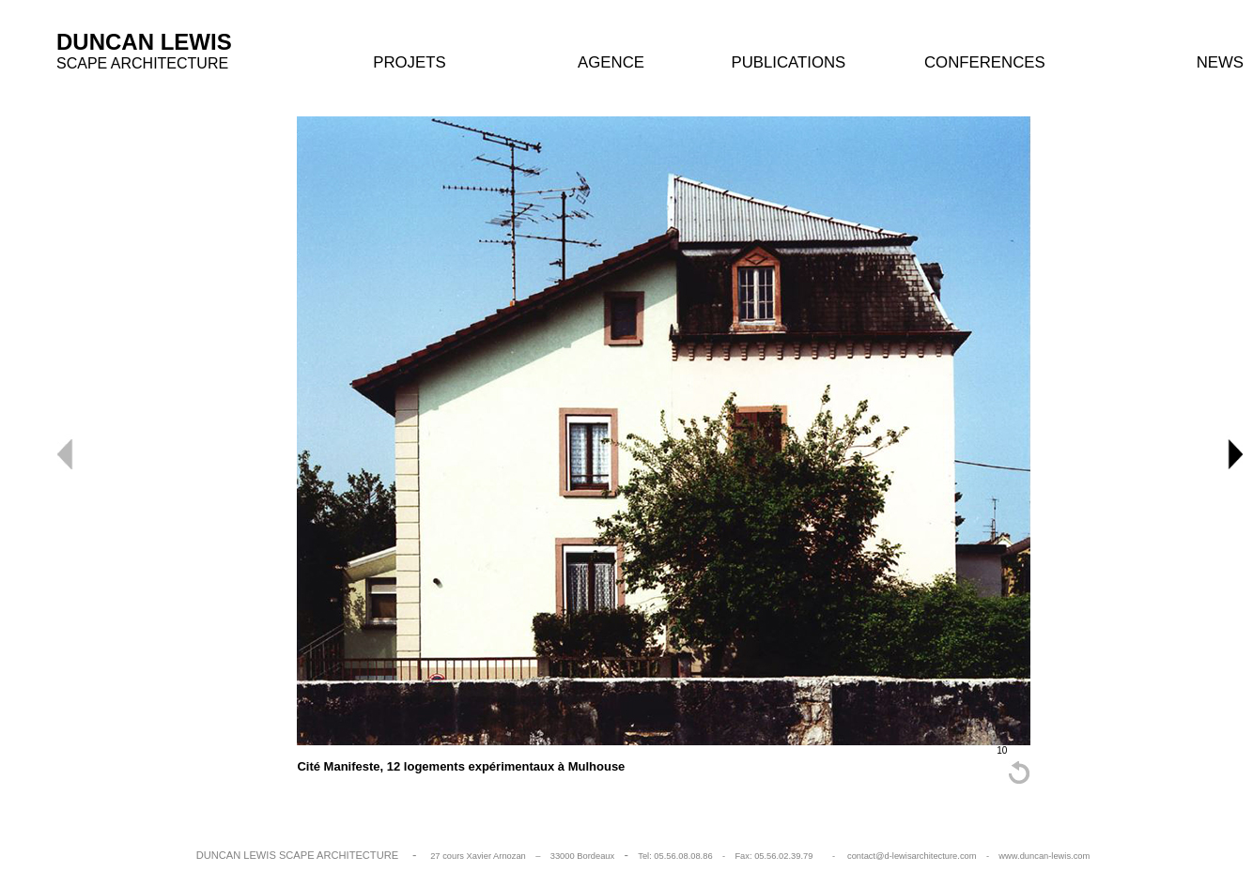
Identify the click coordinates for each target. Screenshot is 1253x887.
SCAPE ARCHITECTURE (142, 63)
